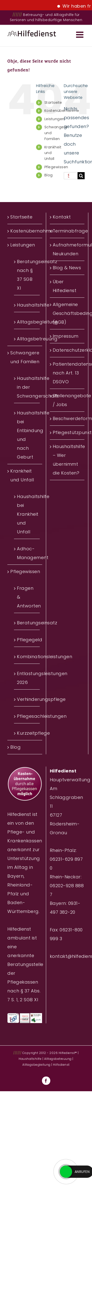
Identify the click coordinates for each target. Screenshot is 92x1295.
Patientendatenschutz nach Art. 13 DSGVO (67, 373)
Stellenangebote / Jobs (67, 400)
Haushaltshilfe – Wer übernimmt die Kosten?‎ (67, 459)
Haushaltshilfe (27, 305)
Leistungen (54, 118)
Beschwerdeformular (67, 418)
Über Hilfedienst (65, 286)
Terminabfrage (67, 231)
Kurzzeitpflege (27, 733)
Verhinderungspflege (27, 699)
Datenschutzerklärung (67, 350)
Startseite (53, 102)
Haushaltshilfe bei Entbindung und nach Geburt (27, 435)
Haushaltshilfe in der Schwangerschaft (27, 387)
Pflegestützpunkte (67, 432)
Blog (48, 175)
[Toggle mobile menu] (80, 34)
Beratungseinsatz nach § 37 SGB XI (27, 274)
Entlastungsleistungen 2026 (27, 677)
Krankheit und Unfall (22, 475)
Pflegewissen (56, 167)
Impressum (66, 336)
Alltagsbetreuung (27, 339)
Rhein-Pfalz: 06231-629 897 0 (66, 859)
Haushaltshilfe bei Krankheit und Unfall (27, 514)
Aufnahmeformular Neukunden (67, 249)
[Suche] (81, 175)
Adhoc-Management (27, 553)
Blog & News (67, 268)
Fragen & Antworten (27, 597)
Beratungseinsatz (27, 623)
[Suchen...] (71, 175)
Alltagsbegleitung (27, 322)
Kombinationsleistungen (27, 657)
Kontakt (62, 217)
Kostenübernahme (25, 231)
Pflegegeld (27, 640)
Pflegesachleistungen (27, 716)
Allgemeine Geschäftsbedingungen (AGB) (67, 313)
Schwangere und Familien (24, 357)
